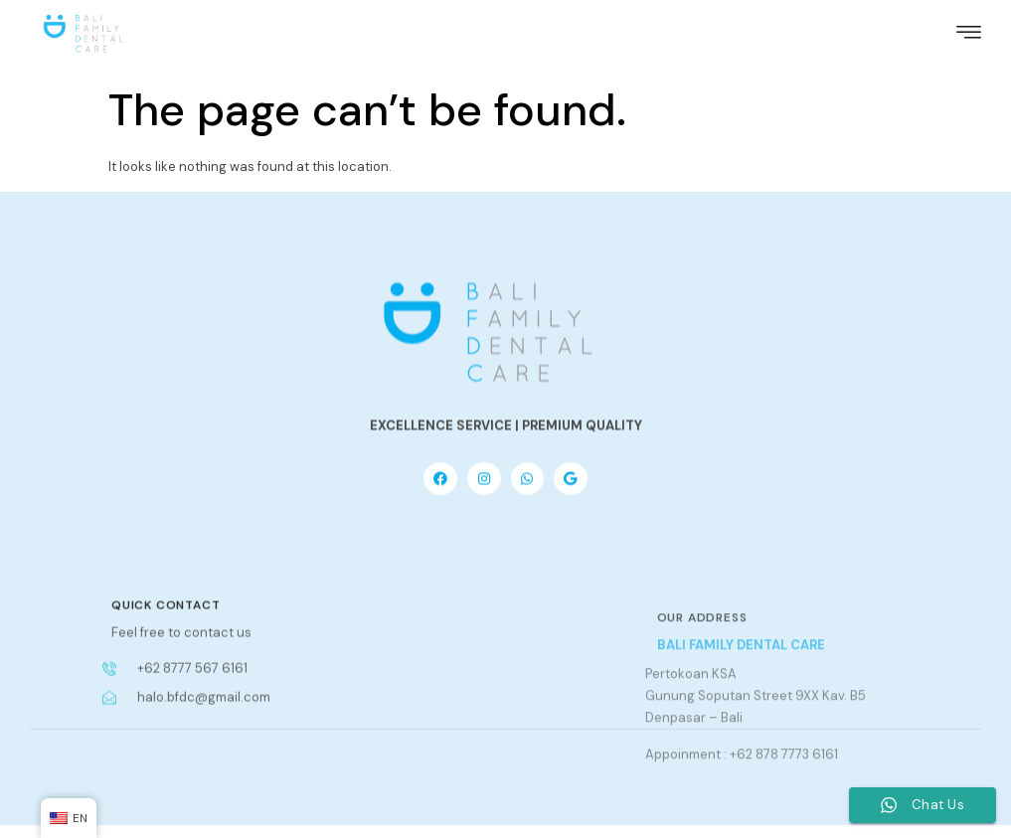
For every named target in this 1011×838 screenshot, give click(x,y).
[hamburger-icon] (968, 29)
